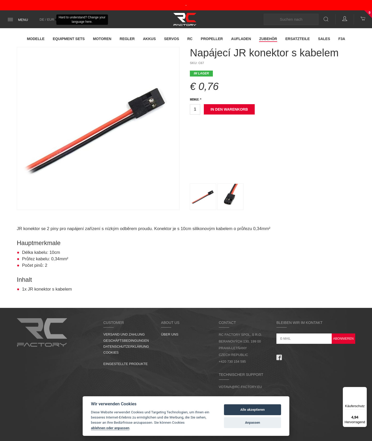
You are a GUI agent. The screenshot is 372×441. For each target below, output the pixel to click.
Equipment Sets (69, 39)
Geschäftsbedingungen (126, 341)
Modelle (35, 39)
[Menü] (364, 390)
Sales (324, 39)
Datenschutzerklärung (126, 346)
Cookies (111, 352)
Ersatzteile (297, 39)
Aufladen (241, 39)
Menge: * (196, 99)
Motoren (102, 39)
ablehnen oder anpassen (110, 428)
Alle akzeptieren (252, 410)
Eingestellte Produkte (125, 364)
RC (189, 39)
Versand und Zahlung (124, 334)
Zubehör (268, 39)
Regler (127, 39)
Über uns (169, 334)
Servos (171, 39)
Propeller (212, 39)
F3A (341, 39)
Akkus (149, 39)
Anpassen (252, 422)
